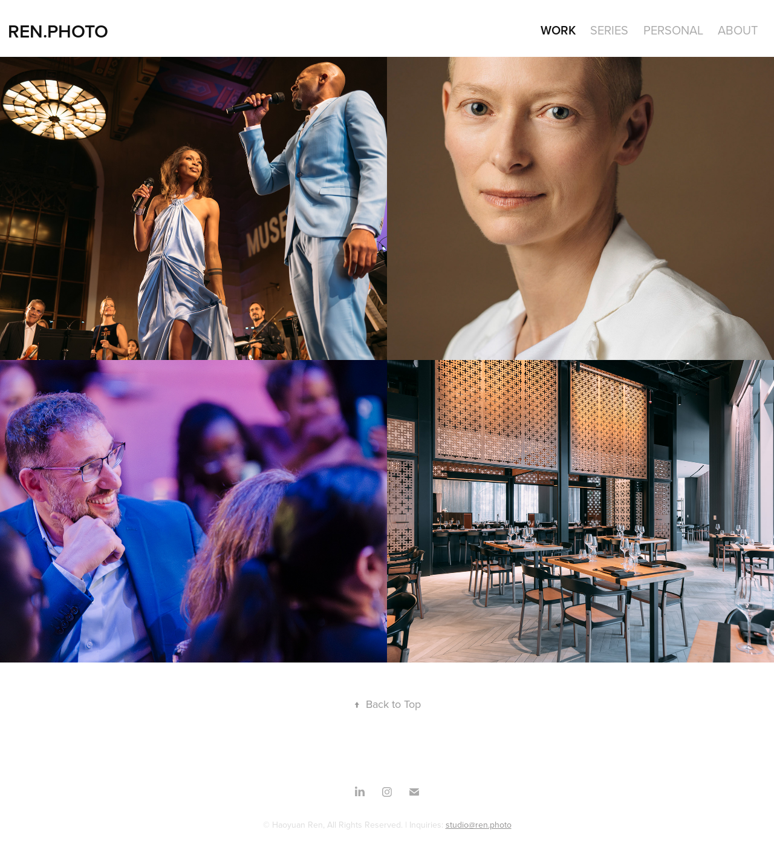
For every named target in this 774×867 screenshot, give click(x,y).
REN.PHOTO (58, 31)
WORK (558, 30)
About (738, 30)
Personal (673, 30)
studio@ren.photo (479, 825)
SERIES (609, 30)
